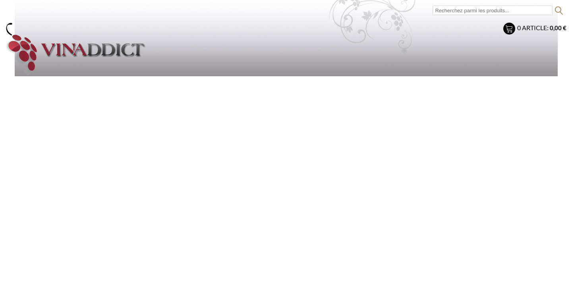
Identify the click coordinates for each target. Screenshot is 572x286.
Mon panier (510, 30)
